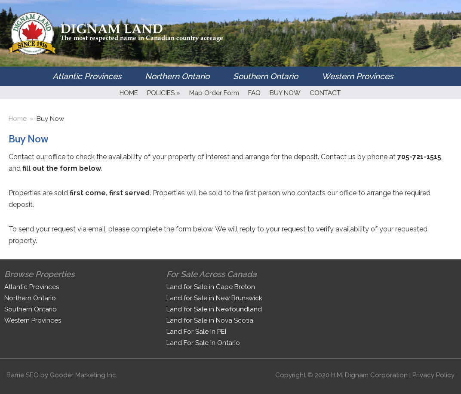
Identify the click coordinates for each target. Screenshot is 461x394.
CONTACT (325, 93)
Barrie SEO (22, 375)
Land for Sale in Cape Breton (210, 287)
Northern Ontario (177, 76)
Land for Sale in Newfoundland (214, 309)
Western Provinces (357, 76)
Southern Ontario (265, 76)
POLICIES (163, 93)
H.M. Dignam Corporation (369, 375)
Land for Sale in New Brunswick (214, 298)
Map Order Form (214, 93)
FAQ (254, 93)
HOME (129, 93)
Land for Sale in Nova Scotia (209, 320)
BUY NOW (285, 93)
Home (18, 119)
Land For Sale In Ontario (203, 343)
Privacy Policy (433, 375)
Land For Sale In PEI (196, 332)
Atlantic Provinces (86, 76)
